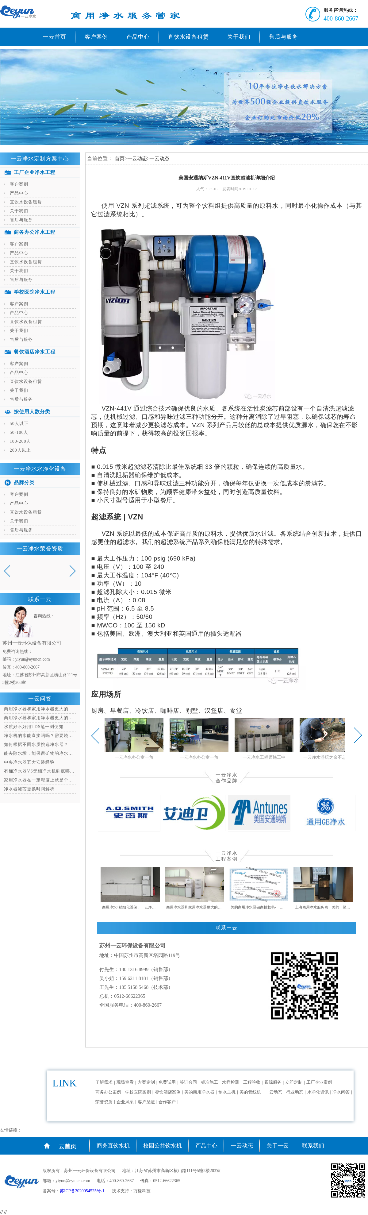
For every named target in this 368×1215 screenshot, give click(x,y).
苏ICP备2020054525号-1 (82, 1191)
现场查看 (125, 1082)
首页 (120, 158)
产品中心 (206, 1146)
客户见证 (146, 1102)
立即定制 (293, 1082)
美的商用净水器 (199, 1092)
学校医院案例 (138, 1092)
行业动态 (294, 1092)
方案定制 (146, 1082)
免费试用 (167, 1082)
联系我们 (313, 1146)
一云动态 (137, 158)
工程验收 (251, 1082)
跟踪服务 (273, 1082)
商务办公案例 (108, 1092)
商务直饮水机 (113, 1146)
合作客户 (167, 1102)
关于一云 (277, 1146)
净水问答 (341, 1092)
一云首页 (54, 37)
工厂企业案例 (319, 1082)
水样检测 (230, 1082)
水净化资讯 (318, 1092)
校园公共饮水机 (162, 1146)
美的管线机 (250, 1092)
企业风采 (125, 1102)
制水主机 (227, 1092)
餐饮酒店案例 (168, 1092)
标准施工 (209, 1082)
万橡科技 (142, 1191)
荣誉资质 (104, 1102)
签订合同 (188, 1082)
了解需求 (104, 1082)
